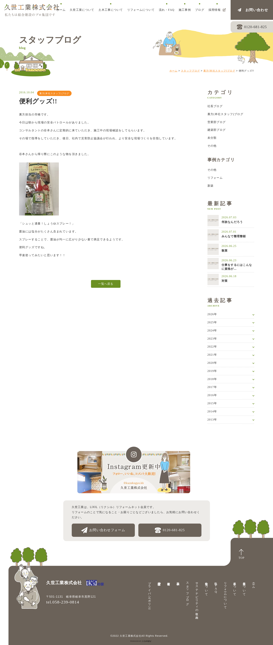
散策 (225, 250)
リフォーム (215, 177)
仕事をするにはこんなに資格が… (237, 266)
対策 (225, 280)
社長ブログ (215, 106)
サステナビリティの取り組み (196, 599)
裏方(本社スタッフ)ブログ (219, 70)
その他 (212, 145)
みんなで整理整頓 (234, 236)
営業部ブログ (216, 122)
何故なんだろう (232, 221)
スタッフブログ (190, 70)
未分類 (212, 137)
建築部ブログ (216, 129)
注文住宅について (206, 587)
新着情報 (168, 580)
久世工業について (244, 587)
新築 (210, 185)
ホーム (173, 70)
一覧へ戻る (105, 283)
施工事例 (178, 580)
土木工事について (234, 587)
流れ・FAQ (215, 587)
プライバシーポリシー (149, 594)
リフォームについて (225, 594)
